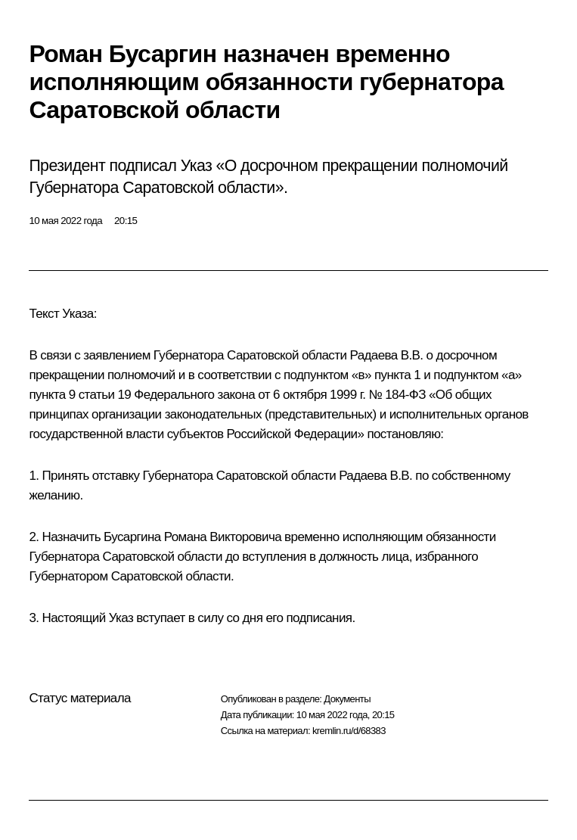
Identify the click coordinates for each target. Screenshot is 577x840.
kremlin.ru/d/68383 (349, 730)
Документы (347, 699)
